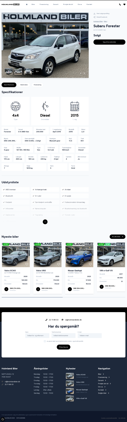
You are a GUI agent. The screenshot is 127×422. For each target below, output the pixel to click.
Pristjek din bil (68, 4)
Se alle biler (117, 246)
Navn (26, 341)
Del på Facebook (100, 17)
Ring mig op (63, 356)
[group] (45, 45)
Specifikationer (9, 85)
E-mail (79, 341)
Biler (33, 4)
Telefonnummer (56, 341)
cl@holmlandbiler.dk (72, 329)
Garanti (55, 4)
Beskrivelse (24, 85)
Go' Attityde (122, 418)
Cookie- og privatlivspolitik (109, 418)
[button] (80, 73)
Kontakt (89, 4)
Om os (80, 4)
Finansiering (44, 4)
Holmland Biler (98, 21)
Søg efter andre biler (109, 42)
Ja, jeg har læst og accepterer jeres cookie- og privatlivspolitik (65, 350)
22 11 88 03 (51, 329)
